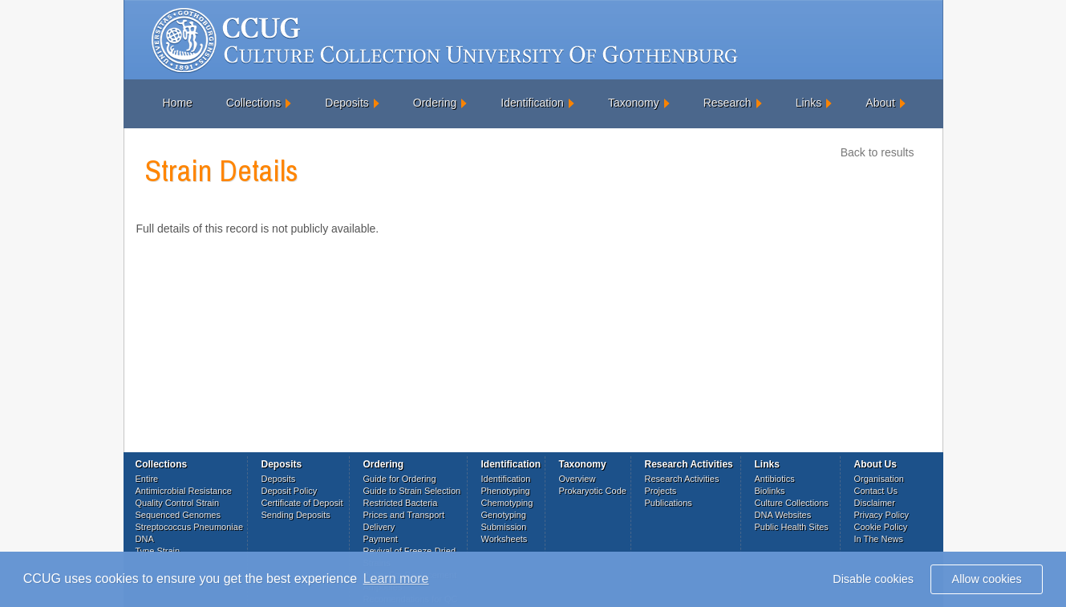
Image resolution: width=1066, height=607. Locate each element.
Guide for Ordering (399, 479)
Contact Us (876, 491)
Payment (380, 539)
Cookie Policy (881, 527)
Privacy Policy (881, 515)
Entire (147, 479)
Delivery (379, 527)
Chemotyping (507, 503)
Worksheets (504, 539)
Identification (532, 102)
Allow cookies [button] (987, 579)
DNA (145, 539)
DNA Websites (783, 515)
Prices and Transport (404, 515)
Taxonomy (633, 102)
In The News (879, 539)
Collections (253, 102)
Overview (577, 479)
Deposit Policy (289, 491)
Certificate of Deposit (302, 503)
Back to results (877, 152)
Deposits (346, 102)
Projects (661, 491)
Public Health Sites (792, 527)
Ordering (434, 102)
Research (727, 102)
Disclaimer (874, 503)
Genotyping (503, 515)
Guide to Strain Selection (412, 491)
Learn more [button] (396, 578)
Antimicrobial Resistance (184, 491)
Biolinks (770, 491)
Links (809, 102)
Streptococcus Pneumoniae (190, 527)
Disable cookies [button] (873, 579)
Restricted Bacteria (400, 503)
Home (178, 102)
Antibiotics (775, 479)
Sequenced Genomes (178, 515)
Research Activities (682, 479)
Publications (668, 503)
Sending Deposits (295, 515)
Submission (504, 527)
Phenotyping (505, 491)
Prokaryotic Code (592, 491)
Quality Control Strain (178, 503)
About (880, 102)
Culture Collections (792, 503)
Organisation (879, 479)
